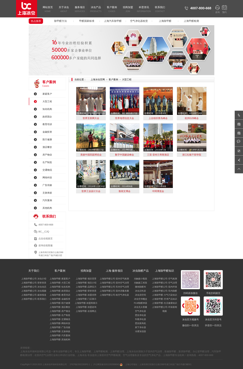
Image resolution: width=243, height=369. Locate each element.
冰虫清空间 (140, 295)
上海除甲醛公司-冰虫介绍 (33, 278)
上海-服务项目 (114, 270)
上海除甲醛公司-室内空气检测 (114, 278)
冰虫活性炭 (140, 291)
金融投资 (47, 131)
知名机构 (47, 109)
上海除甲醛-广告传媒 (60, 327)
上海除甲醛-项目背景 (86, 278)
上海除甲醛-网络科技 (60, 323)
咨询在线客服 (45, 245)
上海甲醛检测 (191, 20)
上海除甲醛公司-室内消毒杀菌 (114, 291)
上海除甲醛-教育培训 (60, 295)
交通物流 (47, 170)
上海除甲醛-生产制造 (60, 315)
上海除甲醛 (165, 20)
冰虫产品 (96, 9)
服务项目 (80, 9)
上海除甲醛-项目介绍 (86, 282)
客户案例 (112, 9)
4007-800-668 (45, 224)
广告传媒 (47, 185)
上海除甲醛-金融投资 (60, 299)
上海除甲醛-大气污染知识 (164, 295)
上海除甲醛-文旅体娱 (60, 331)
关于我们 (33, 270)
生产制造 (47, 162)
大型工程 (47, 101)
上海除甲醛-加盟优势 (86, 295)
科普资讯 (144, 9)
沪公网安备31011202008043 (107, 364)
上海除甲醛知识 (164, 270)
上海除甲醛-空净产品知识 (164, 299)
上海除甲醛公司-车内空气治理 (114, 286)
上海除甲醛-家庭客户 (60, 278)
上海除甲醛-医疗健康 (60, 303)
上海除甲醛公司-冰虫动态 (33, 286)
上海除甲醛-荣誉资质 (86, 291)
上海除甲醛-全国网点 (86, 311)
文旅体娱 (47, 192)
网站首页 (48, 9)
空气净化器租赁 (139, 20)
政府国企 (47, 116)
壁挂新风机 (140, 323)
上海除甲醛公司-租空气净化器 (114, 295)
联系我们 (160, 9)
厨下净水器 (140, 327)
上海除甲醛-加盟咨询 (86, 307)
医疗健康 (47, 139)
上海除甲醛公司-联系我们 (33, 299)
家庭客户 (47, 93)
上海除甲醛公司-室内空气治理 (114, 282)
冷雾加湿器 (140, 331)
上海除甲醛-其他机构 (60, 339)
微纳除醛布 (140, 286)
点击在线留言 (45, 238)
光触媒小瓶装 (140, 278)
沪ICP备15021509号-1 (79, 364)
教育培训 (47, 124)
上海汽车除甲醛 (113, 20)
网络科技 (47, 177)
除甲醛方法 (60, 20)
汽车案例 (47, 200)
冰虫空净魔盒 (140, 299)
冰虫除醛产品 (140, 270)
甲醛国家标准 (86, 20)
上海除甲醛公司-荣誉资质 (33, 282)
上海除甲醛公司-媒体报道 (33, 295)
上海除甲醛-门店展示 (86, 299)
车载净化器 (140, 319)
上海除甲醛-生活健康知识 (164, 303)
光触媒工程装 (140, 282)
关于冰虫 (64, 9)
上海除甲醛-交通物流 (60, 319)
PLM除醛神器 (140, 303)
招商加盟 (128, 9)
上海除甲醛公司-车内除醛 (164, 291)
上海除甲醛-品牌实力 (86, 286)
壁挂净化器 (140, 315)
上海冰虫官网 (98, 79)
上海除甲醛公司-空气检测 (164, 278)
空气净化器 (140, 311)
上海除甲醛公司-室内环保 (164, 286)
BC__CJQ (43, 231)
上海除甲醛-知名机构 (60, 286)
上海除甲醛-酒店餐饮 (60, 307)
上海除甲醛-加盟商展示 (86, 303)
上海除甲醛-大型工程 (60, 282)
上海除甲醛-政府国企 (60, 291)
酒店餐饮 (47, 147)
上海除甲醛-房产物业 (60, 311)
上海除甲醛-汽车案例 (60, 335)
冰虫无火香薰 (140, 307)
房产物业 (47, 154)
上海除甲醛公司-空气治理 (164, 282)
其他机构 (47, 208)
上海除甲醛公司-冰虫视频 (33, 291)
